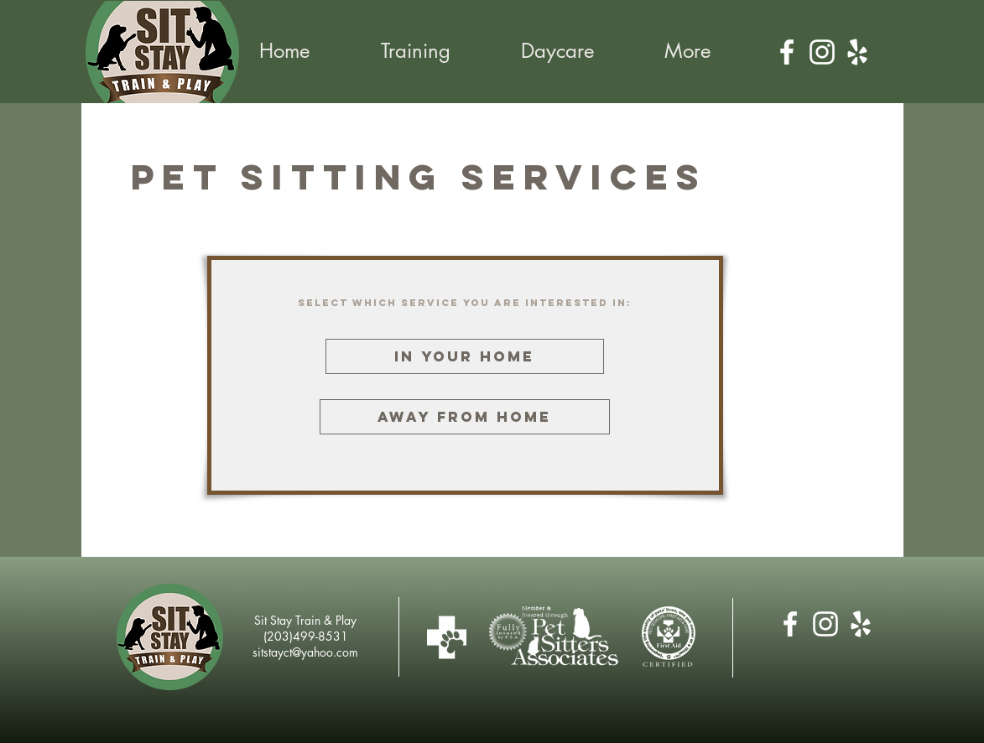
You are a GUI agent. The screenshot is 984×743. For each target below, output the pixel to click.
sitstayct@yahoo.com (305, 652)
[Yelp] (857, 52)
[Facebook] (787, 52)
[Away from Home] (465, 416)
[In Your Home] (464, 356)
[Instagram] (822, 52)
